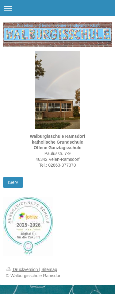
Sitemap (49, 269)
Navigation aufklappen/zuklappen (57, 8)
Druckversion (22, 269)
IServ (13, 182)
